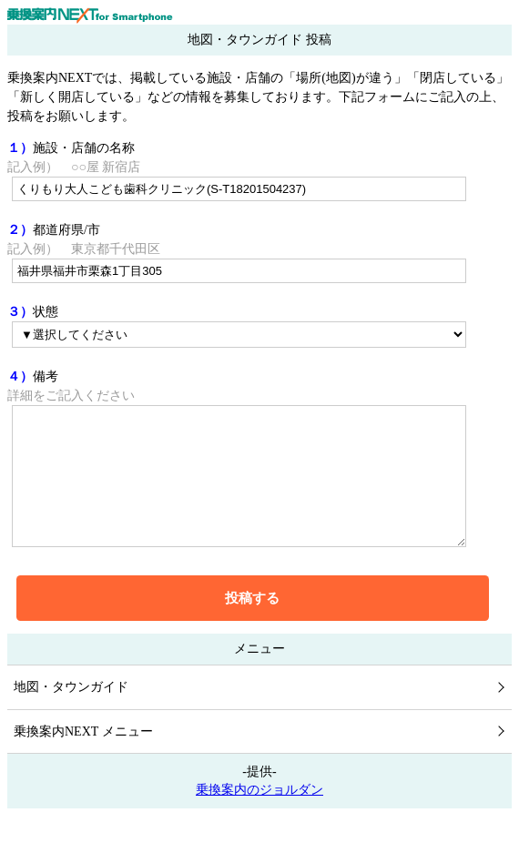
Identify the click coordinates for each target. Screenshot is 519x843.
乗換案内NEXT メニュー (83, 759)
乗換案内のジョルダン (259, 817)
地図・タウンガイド (71, 714)
